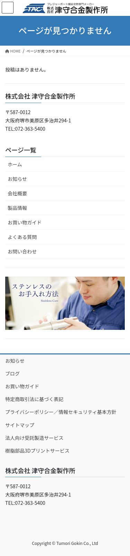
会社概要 (17, 193)
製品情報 (17, 207)
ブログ (12, 373)
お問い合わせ (22, 251)
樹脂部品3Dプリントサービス (37, 450)
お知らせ (17, 178)
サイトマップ (19, 424)
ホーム (15, 164)
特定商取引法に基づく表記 (34, 399)
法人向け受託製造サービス (34, 437)
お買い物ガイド (25, 222)
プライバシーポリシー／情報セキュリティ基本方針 (60, 411)
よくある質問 (22, 236)
